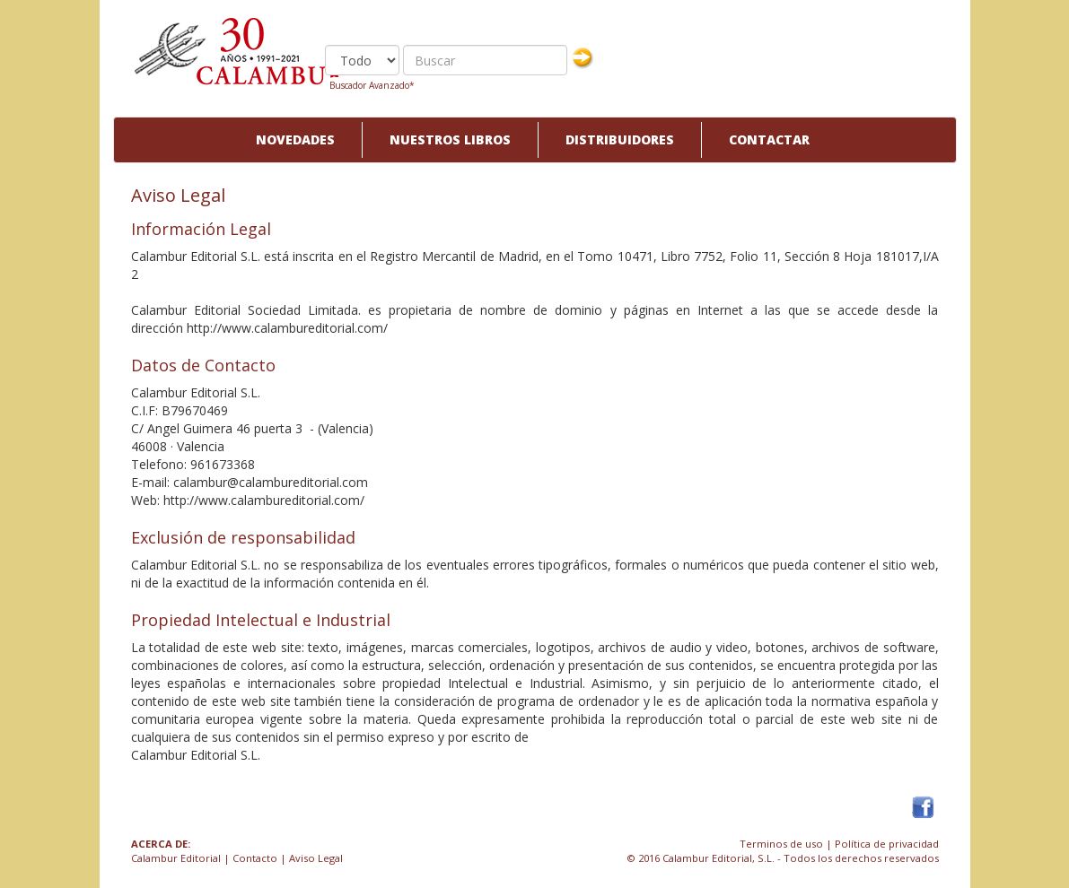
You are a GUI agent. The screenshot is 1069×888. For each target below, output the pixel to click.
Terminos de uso (781, 843)
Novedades (295, 139)
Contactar (769, 139)
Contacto (254, 858)
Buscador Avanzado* (372, 85)
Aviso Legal (316, 858)
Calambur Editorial (176, 858)
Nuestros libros (450, 139)
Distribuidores (619, 139)
